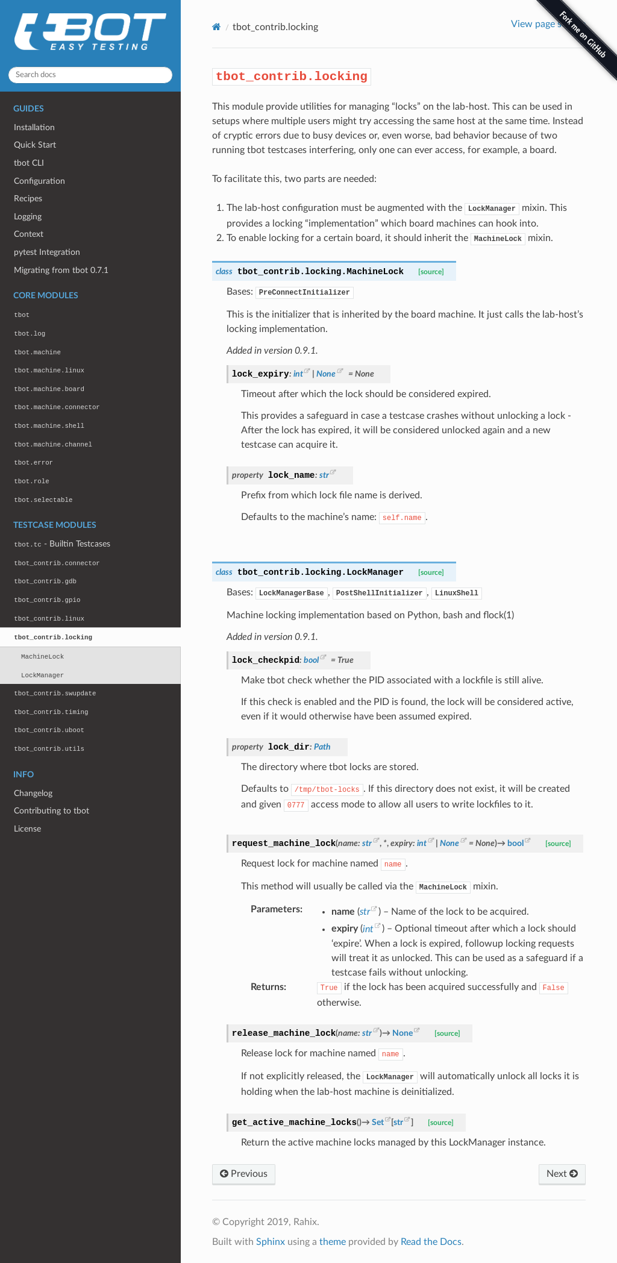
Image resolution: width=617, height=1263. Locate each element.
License (27, 828)
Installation (34, 127)
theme (332, 1242)
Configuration (39, 181)
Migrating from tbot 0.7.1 (61, 270)
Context (28, 234)
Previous (244, 1174)
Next (562, 1174)
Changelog (33, 793)
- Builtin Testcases (62, 543)
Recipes (28, 198)
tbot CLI (29, 163)
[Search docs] (90, 75)
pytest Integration (47, 252)
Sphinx (270, 1242)
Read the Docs (431, 1242)
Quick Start (35, 144)
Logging (28, 216)
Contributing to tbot (51, 810)
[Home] (216, 27)
